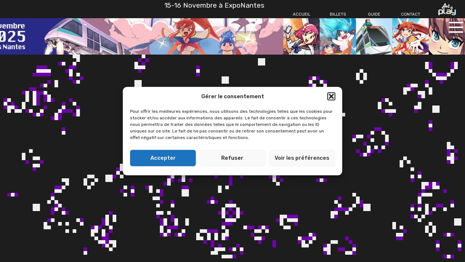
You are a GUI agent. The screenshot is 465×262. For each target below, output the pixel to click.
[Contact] (410, 14)
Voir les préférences (302, 158)
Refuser (232, 158)
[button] (331, 96)
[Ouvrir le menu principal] (456, 27)
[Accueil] (301, 14)
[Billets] (338, 14)
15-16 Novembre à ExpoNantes (214, 5)
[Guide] (374, 14)
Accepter (163, 158)
